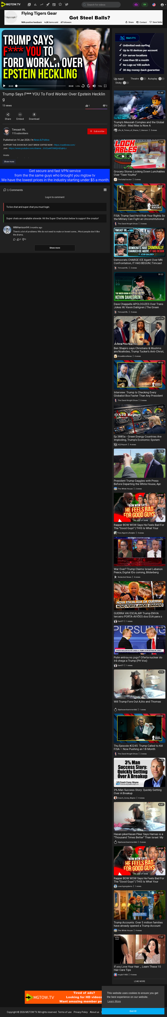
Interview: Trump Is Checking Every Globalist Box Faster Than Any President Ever (138, 396)
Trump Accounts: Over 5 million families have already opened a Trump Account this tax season (138, 926)
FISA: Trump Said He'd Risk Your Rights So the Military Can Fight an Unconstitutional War (139, 219)
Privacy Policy (81, 1012)
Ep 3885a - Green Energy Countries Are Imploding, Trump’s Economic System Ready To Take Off (137, 440)
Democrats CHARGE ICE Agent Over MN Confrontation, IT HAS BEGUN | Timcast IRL (138, 263)
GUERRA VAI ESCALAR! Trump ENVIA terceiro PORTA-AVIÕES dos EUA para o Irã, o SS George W (138, 616)
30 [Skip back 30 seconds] (83, 86)
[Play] (4, 86)
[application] (55, 59)
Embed (21, 116)
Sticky (118, 82)
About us (94, 1012)
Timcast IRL (19, 129)
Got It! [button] (133, 1011)
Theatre (135, 78)
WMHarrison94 (21, 227)
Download (37, 116)
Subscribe (97, 131)
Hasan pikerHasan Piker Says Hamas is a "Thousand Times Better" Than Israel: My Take (138, 837)
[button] (154, 4)
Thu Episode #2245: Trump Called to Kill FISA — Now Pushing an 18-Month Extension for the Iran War (138, 749)
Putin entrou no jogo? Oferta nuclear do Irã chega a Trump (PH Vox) (138, 659)
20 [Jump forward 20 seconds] (88, 86)
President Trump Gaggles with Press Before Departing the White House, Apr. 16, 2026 (137, 484)
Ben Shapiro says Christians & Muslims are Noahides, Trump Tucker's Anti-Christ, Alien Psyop (139, 351)
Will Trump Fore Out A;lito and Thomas (137, 701)
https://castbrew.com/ (64, 145)
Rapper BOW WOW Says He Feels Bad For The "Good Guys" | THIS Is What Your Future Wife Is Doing (139, 528)
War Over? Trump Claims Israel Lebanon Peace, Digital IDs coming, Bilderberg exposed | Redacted (138, 572)
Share (8, 116)
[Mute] (94, 86)
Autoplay (152, 78)
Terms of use (65, 1012)
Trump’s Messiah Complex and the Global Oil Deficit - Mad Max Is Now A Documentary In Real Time (139, 125)
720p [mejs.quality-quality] (100, 86)
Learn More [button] (114, 1001)
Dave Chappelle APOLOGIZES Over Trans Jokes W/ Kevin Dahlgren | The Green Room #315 (138, 307)
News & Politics (41, 140)
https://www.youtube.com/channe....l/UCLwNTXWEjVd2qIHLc (38, 148)
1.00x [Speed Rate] (78, 86)
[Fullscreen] (105, 86)
